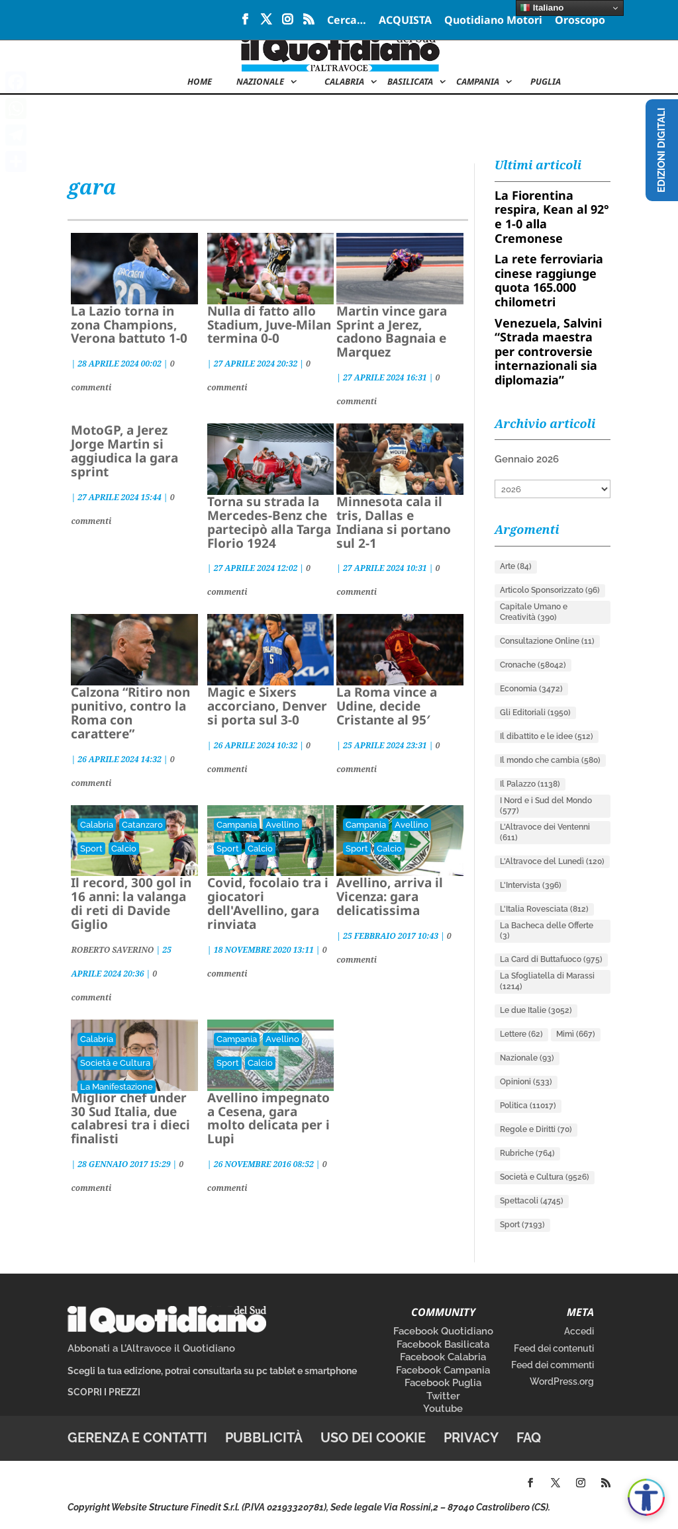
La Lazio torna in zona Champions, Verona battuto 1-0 (129, 324)
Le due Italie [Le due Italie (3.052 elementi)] (536, 1010)
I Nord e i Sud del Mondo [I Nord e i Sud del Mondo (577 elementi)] (546, 806)
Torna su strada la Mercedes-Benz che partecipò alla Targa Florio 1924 (269, 522)
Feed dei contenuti (554, 1348)
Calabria (344, 82)
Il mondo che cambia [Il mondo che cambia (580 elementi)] (550, 760)
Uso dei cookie (373, 1438)
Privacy (471, 1438)
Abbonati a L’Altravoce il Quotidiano (151, 1348)
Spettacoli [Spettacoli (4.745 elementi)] (531, 1200)
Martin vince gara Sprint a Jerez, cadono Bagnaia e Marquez (391, 331)
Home (199, 82)
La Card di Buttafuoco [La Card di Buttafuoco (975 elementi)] (551, 959)
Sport (91, 848)
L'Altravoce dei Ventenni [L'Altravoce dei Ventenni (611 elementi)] (545, 832)
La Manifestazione (116, 1087)
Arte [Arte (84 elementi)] (516, 566)
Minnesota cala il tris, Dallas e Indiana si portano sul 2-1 (393, 522)
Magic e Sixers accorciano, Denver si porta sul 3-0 (267, 705)
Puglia (545, 82)
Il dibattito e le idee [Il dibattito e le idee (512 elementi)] (546, 736)
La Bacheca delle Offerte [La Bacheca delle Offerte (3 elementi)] (546, 931)
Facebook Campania (443, 1370)
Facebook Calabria (443, 1357)
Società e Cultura (115, 1063)
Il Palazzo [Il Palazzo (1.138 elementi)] (530, 784)
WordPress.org (562, 1381)
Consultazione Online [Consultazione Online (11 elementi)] (547, 641)
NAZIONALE (260, 82)
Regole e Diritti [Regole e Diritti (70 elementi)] (536, 1129)
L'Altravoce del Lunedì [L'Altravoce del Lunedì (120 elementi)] (552, 861)
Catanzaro (142, 825)
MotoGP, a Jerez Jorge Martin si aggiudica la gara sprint (124, 450)
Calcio (123, 848)
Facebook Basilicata (443, 1344)
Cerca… (346, 21)
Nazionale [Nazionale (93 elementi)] (527, 1058)
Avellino (282, 825)
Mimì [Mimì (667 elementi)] (575, 1034)
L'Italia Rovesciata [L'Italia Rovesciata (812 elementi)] (544, 909)
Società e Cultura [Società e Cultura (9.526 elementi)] (544, 1177)
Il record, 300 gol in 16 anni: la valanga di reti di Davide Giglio (131, 903)
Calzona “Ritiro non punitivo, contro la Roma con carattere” (130, 712)
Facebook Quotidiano (443, 1331)
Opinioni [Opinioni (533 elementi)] (526, 1081)
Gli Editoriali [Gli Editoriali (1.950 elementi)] (535, 712)
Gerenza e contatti (137, 1438)
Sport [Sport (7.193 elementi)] (522, 1224)
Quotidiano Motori (493, 21)
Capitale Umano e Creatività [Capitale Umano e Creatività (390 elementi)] (533, 612)
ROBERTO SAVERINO (112, 949)
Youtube (443, 1409)
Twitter (443, 1396)
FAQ (528, 1438)
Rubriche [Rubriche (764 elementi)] (527, 1153)
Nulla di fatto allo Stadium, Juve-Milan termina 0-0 (269, 324)
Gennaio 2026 (527, 459)
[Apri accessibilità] (646, 1497)
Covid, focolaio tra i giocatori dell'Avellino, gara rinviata (267, 903)
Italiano (541, 8)
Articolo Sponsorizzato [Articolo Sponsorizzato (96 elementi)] (550, 590)
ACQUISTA (405, 21)
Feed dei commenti (552, 1365)
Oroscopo (580, 21)
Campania (477, 82)
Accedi (579, 1331)
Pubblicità (264, 1438)
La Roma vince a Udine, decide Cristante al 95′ (386, 705)
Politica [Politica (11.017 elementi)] (528, 1105)
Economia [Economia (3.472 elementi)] (531, 688)
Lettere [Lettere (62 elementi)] (521, 1034)
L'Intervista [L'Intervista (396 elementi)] (530, 885)
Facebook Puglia (443, 1383)
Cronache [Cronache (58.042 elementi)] (533, 665)
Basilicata (410, 82)
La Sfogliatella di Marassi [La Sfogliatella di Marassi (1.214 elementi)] (547, 981)
